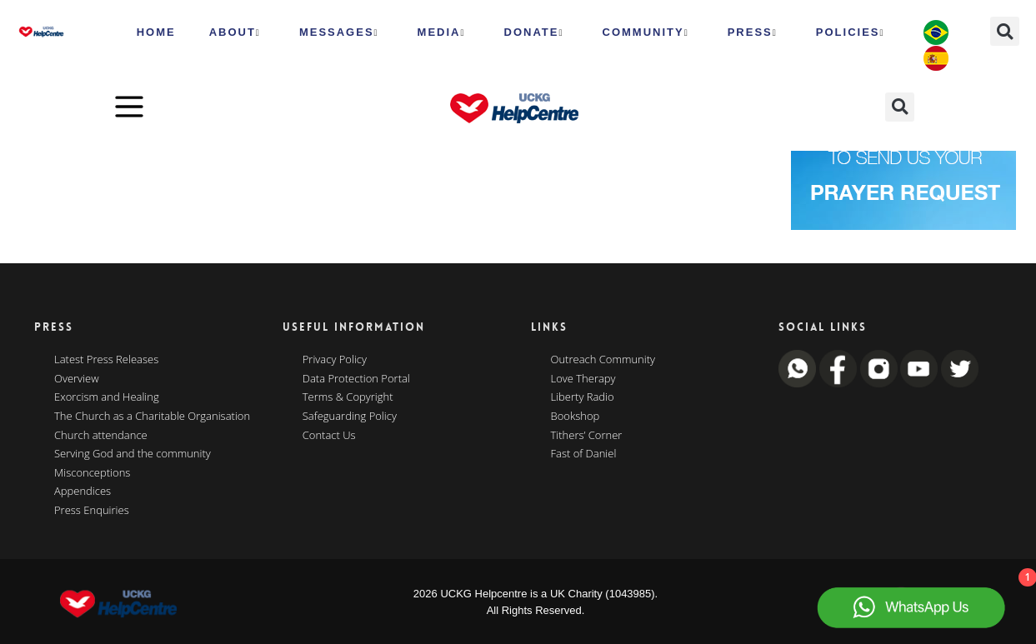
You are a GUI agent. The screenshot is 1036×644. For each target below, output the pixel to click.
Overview (76, 379)
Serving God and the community (132, 454)
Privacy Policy (335, 360)
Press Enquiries (91, 510)
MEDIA (442, 32)
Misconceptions (92, 473)
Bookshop (575, 416)
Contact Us (329, 435)
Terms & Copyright (348, 397)
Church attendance (101, 435)
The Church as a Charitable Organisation (152, 416)
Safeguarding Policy (350, 416)
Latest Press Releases (106, 360)
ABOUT (235, 32)
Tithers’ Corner (587, 435)
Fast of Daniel (584, 454)
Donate (534, 32)
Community (646, 32)
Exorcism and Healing (106, 397)
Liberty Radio (582, 397)
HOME (156, 32)
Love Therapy (583, 379)
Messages (339, 32)
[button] (1004, 31)
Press (753, 32)
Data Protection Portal (356, 379)
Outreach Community (603, 360)
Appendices (82, 491)
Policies (850, 32)
